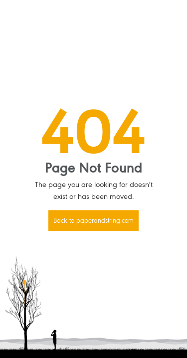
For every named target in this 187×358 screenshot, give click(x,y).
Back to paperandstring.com (93, 221)
